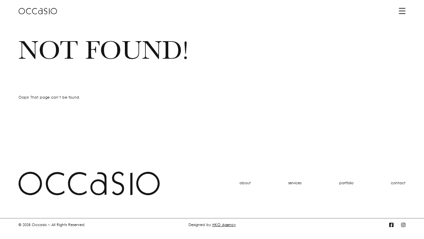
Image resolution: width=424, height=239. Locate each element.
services (294, 183)
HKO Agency (224, 225)
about (245, 183)
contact (398, 183)
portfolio (346, 183)
